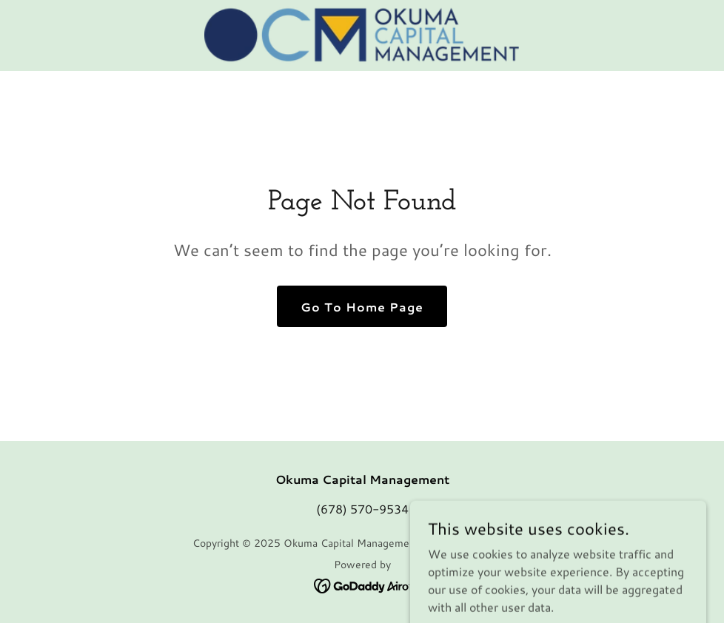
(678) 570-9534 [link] (362, 508)
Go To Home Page (362, 306)
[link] (361, 35)
